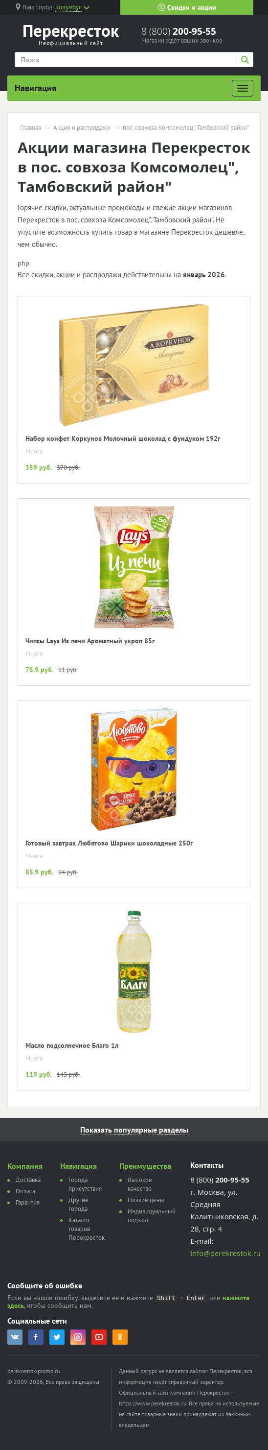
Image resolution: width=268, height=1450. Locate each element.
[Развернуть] (242, 88)
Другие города (78, 1204)
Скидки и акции (186, 7)
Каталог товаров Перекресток (86, 1229)
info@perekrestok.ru (225, 1253)
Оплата (25, 1191)
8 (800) (178, 31)
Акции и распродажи (82, 128)
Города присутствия (85, 1184)
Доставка (28, 1180)
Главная (30, 128)
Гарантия (28, 1202)
